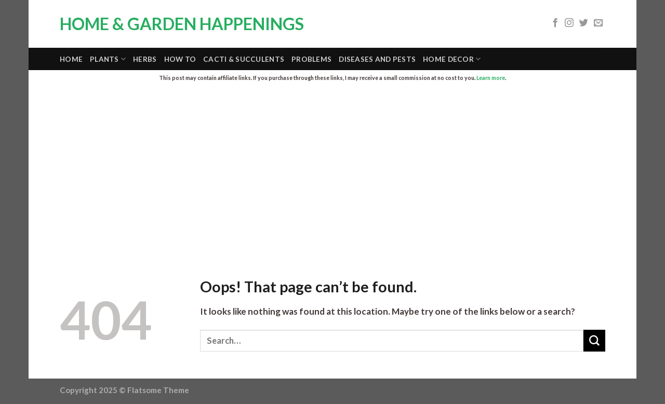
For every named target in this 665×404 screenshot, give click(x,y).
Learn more (490, 77)
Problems (311, 59)
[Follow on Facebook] (555, 23)
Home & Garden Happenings (182, 24)
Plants (108, 59)
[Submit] (594, 340)
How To (180, 59)
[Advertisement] (332, 168)
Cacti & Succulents (243, 59)
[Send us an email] (598, 23)
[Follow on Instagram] (569, 23)
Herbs (144, 59)
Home (71, 59)
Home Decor (452, 59)
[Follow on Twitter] (583, 23)
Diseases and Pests (377, 59)
